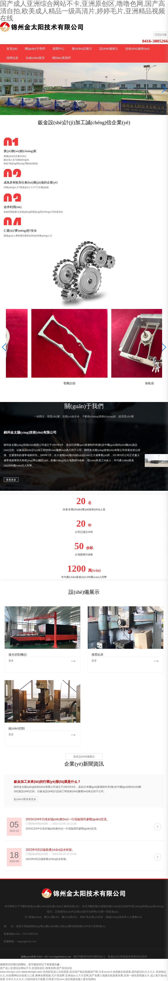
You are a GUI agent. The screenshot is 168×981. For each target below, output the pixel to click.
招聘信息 (12, 57)
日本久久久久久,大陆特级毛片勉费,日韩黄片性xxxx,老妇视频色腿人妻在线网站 (51, 979)
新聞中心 (58, 48)
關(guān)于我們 (35, 48)
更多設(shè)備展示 (84, 756)
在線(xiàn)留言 (35, 57)
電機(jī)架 (124, 383)
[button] (82, 111)
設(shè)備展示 (108, 48)
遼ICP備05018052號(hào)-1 (89, 956)
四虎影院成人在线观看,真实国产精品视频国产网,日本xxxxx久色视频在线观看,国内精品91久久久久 (99, 971)
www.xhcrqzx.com (10, 971)
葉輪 (44, 383)
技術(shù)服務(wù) (137, 48)
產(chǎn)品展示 (82, 48)
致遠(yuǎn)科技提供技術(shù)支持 (127, 956)
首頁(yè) (12, 48)
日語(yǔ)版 (160, 34)
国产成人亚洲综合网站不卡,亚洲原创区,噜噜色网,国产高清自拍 (36, 968)
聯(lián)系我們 (61, 57)
